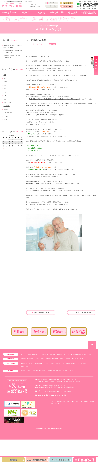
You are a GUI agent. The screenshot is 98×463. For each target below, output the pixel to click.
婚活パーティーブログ (85, 354)
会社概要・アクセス (26, 370)
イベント (6, 116)
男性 (5, 75)
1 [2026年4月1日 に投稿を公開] (9, 139)
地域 (5, 78)
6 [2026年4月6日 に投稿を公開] (3, 141)
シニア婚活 (7, 106)
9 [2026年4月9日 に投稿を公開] (12, 141)
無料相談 (6, 109)
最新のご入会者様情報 (51, 20)
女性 (5, 95)
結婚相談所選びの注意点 (54, 370)
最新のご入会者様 (50, 354)
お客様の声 (60, 354)
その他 (5, 119)
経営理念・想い (7, 20)
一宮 (5, 92)
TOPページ (23, 354)
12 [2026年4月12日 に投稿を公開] (21, 141)
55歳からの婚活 (53, 18)
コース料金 (84, 363)
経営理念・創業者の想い (39, 370)
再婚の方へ (49, 359)
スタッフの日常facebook (71, 354)
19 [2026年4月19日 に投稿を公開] (21, 143)
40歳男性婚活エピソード (9, 18)
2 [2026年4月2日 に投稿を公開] (12, 139)
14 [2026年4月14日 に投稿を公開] (6, 143)
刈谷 (5, 85)
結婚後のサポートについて (20, 20)
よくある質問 (32, 20)
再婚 (5, 99)
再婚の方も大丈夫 (64, 18)
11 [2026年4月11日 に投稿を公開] (18, 141)
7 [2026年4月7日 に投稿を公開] (6, 141)
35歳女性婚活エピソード (24, 18)
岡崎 (5, 88)
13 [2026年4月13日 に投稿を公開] (3, 143)
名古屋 (5, 82)
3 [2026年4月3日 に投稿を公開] (15, 139)
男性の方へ (36, 18)
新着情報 (41, 20)
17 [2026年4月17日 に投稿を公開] (15, 143)
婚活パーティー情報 (77, 359)
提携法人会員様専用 (65, 359)
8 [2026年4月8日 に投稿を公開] (9, 141)
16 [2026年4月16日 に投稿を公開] (12, 143)
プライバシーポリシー (64, 20)
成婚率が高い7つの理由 (27, 363)
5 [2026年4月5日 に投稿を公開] (21, 139)
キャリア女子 (7, 102)
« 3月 (3, 149)
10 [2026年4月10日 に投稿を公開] (15, 141)
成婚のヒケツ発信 (39, 354)
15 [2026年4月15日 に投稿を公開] (9, 143)
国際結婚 (73, 18)
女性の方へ (44, 18)
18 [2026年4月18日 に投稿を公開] (18, 143)
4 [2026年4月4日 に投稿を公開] (18, 139)
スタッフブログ (8, 112)
